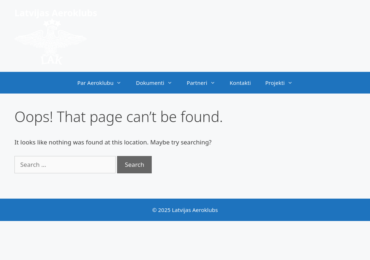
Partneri (205, 83)
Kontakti (240, 82)
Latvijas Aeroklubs (55, 12)
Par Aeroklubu (103, 83)
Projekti (282, 83)
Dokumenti (157, 83)
